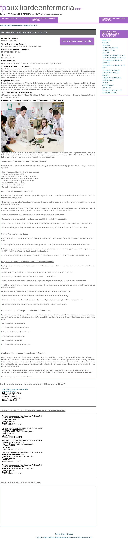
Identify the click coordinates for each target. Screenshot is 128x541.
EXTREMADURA (108, 80)
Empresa (70, 534)
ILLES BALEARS (107, 85)
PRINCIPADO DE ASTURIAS (112, 90)
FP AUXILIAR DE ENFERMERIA (11, 25)
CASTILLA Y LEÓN (108, 50)
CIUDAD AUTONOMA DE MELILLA (114, 58)
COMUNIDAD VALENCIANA (111, 78)
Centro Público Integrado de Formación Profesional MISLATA (15, 390)
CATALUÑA (106, 53)
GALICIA (105, 83)
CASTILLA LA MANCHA (110, 48)
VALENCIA (27, 25)
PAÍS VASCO (106, 88)
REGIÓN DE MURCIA (109, 93)
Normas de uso (60, 534)
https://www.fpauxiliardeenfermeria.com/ (57, 537)
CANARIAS (106, 45)
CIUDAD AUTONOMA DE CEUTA (113, 55)
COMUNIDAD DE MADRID (111, 70)
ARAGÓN (105, 43)
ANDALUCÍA (106, 40)
